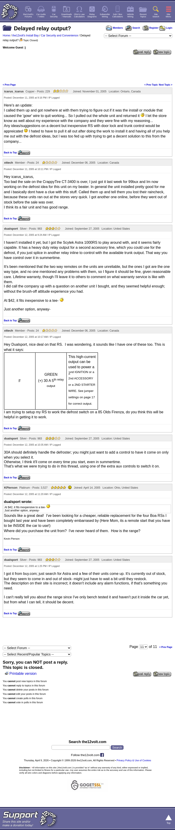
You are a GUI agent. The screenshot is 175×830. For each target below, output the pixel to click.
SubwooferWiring (105, 15)
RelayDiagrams (92, 15)
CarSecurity (54, 15)
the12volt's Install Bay (25, 35)
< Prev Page (9, 85)
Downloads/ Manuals (66, 15)
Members (114, 28)
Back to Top (10, 152)
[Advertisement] (87, 68)
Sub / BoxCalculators (117, 15)
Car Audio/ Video (41, 15)
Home (6, 35)
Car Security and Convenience (59, 35)
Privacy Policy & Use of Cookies (134, 760)
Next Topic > (165, 85)
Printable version (22, 673)
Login (165, 28)
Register (151, 28)
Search (132, 28)
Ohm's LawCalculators (79, 15)
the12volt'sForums (28, 15)
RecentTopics (143, 15)
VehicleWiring (130, 15)
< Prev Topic (151, 85)
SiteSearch (155, 15)
